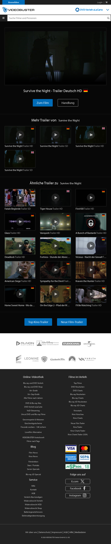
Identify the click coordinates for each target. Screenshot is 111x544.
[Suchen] (108, 18)
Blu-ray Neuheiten (77, 394)
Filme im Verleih (78, 377)
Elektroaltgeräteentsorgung (33, 515)
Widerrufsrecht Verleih (33, 500)
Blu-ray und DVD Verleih (33, 383)
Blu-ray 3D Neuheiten (78, 401)
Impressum (57, 532)
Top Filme (78, 383)
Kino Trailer (77, 427)
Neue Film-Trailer (72, 322)
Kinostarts (78, 410)
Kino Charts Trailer (77, 430)
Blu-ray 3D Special (33, 474)
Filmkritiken (33, 461)
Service (33, 479)
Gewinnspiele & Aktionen (33, 419)
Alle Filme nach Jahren (33, 398)
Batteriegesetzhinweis (33, 512)
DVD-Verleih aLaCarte (91, 9)
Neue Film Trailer (78, 423)
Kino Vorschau (78, 414)
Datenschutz (44, 532)
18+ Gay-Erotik (33, 394)
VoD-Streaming (33, 410)
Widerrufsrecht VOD (33, 504)
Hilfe (33, 486)
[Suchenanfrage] (59, 18)
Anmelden (13, 2)
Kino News (33, 456)
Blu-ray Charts (77, 398)
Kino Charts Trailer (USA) (78, 434)
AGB (33, 493)
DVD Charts (78, 390)
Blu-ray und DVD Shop (33, 386)
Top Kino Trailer (38, 322)
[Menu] (3, 18)
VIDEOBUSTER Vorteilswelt (33, 437)
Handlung (68, 103)
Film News (33, 452)
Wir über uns (31, 532)
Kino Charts (78, 418)
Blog (33, 446)
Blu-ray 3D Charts (78, 405)
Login (99, 2)
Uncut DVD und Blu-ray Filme (33, 414)
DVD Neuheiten (77, 386)
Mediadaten (80, 532)
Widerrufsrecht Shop (33, 508)
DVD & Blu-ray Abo (33, 403)
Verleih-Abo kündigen (33, 497)
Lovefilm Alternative (33, 432)
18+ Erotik (33, 390)
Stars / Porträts (33, 465)
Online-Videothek (33, 377)
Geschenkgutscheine (33, 423)
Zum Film (43, 103)
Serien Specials (33, 469)
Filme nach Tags (33, 441)
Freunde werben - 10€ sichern (33, 427)
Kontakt (33, 489)
